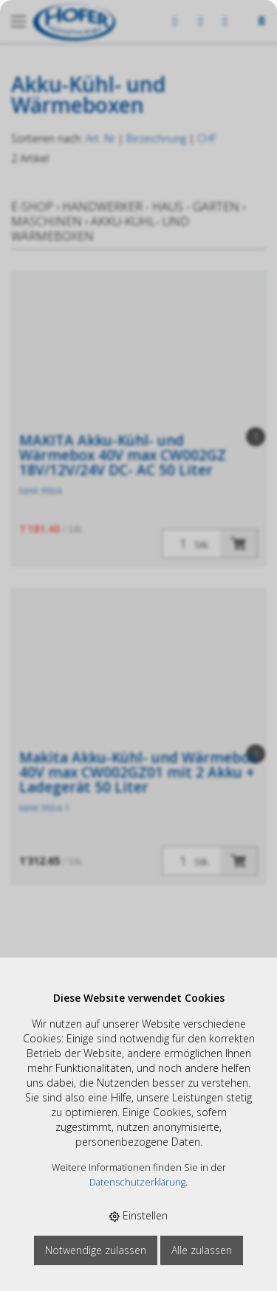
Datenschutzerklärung (137, 1182)
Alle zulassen (201, 1250)
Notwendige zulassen (95, 1250)
